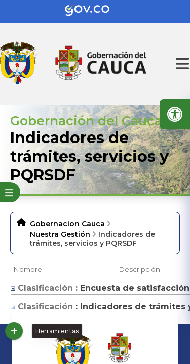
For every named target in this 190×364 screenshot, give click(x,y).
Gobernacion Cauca (67, 224)
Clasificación (42, 288)
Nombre (27, 269)
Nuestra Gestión (60, 234)
